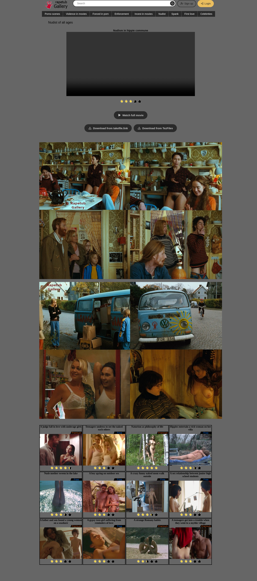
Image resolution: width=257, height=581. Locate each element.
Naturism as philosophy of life (147, 426)
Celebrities (206, 13)
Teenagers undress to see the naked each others (104, 428)
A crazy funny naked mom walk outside (147, 474)
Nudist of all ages (60, 22)
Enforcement (122, 13)
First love (189, 13)
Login (205, 3)
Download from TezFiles (157, 128)
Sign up (186, 3)
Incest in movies (144, 13)
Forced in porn (101, 13)
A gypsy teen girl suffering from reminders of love (104, 521)
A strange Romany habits (147, 519)
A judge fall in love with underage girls (60, 426)
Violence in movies (76, 13)
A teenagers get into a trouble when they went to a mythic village (190, 521)
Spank (175, 13)
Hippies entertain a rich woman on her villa (190, 428)
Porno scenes (52, 13)
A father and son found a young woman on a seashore (61, 521)
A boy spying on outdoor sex (104, 473)
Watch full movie (133, 115)
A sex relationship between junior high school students (190, 474)
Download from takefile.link (110, 128)
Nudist (162, 13)
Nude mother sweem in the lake (61, 473)
